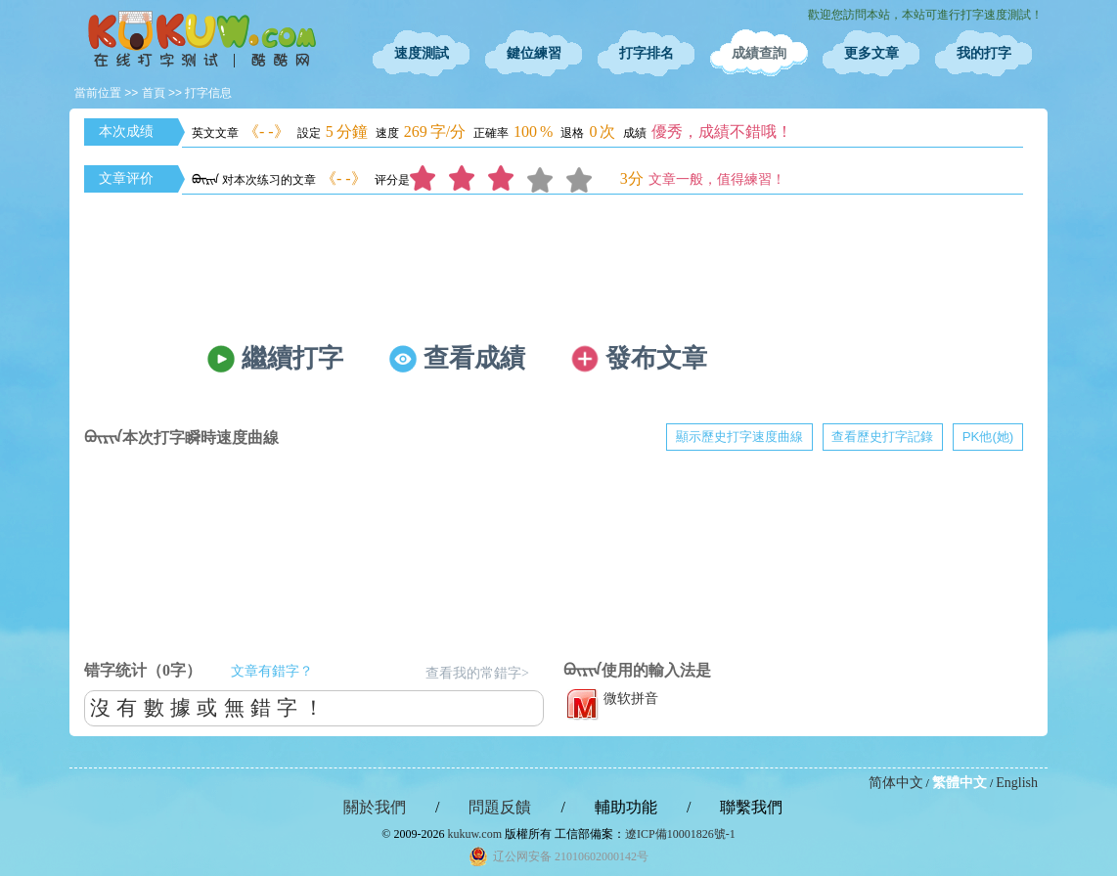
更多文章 (871, 53)
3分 (507, 179)
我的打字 (984, 53)
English (1017, 782)
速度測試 (421, 53)
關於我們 (374, 807)
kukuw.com (474, 834)
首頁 (153, 93)
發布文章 (656, 358)
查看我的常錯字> (477, 673)
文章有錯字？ (272, 671)
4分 (546, 179)
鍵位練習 (534, 53)
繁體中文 (959, 782)
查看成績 (474, 358)
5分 (585, 179)
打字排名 (646, 53)
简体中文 (896, 782)
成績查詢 (759, 53)
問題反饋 (500, 807)
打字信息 (208, 93)
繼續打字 (292, 358)
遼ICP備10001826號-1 (680, 834)
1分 (429, 179)
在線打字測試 (201, 39)
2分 (468, 179)
